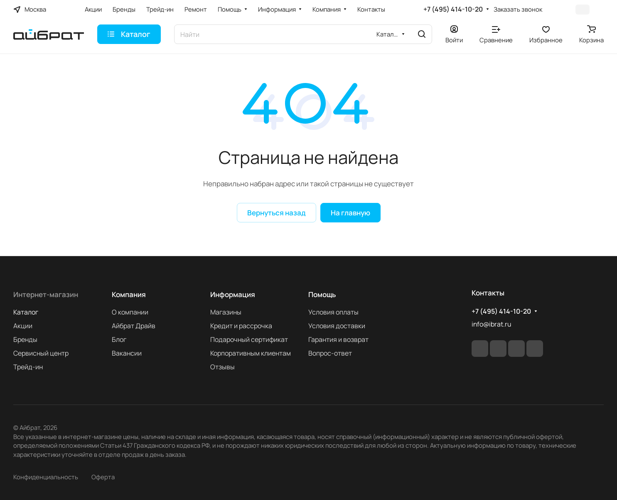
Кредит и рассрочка (241, 325)
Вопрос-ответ (330, 353)
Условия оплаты (333, 312)
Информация (232, 294)
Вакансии (127, 353)
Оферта (103, 477)
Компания (129, 294)
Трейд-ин (28, 366)
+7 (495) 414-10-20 (453, 9)
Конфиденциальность (45, 477)
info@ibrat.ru (491, 324)
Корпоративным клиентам (250, 353)
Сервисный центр (41, 353)
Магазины (225, 312)
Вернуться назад (276, 212)
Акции (22, 325)
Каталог (25, 312)
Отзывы (222, 366)
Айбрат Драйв (133, 325)
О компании (130, 312)
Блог (119, 339)
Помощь (322, 294)
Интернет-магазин (45, 294)
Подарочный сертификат (249, 339)
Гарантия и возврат (338, 339)
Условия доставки (336, 325)
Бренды (25, 339)
